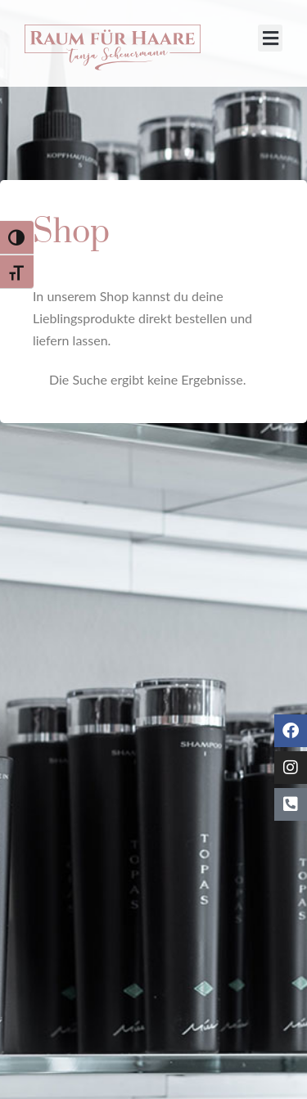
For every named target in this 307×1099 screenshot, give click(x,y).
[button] (270, 38)
